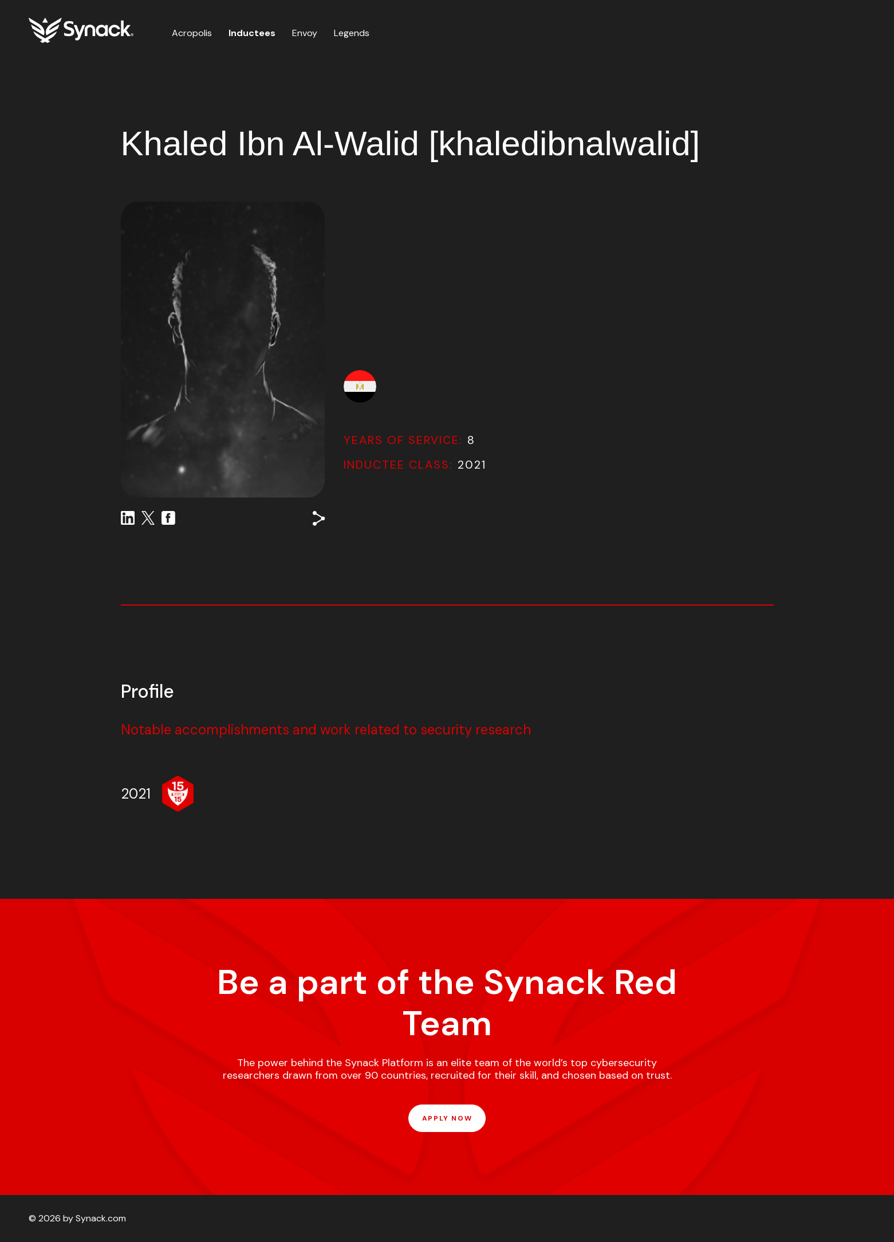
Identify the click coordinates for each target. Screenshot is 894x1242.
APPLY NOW (447, 1118)
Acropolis (192, 33)
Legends (351, 33)
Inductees (252, 33)
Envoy (304, 33)
